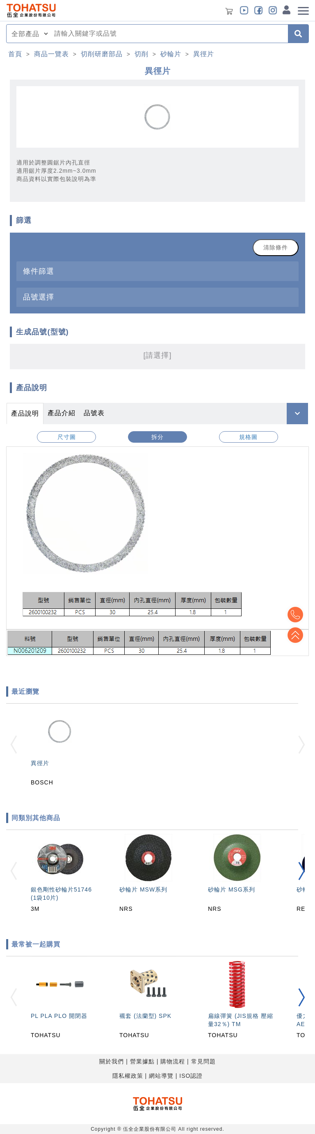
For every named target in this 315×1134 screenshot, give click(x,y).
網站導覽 (161, 1075)
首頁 (15, 53)
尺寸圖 (66, 437)
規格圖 (248, 437)
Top (294, 635)
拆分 (157, 437)
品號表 (94, 412)
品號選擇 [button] (38, 297)
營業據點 (142, 1061)
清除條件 (275, 247)
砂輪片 (170, 53)
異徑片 (203, 53)
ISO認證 (191, 1075)
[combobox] (168, 34)
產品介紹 (61, 412)
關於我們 (111, 1061)
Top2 (294, 614)
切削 (141, 53)
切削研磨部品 (102, 53)
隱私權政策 (127, 1075)
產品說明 (25, 413)
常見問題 (203, 1061)
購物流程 (172, 1061)
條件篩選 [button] (38, 271)
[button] (301, 871)
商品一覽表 (51, 53)
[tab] (157, 271)
